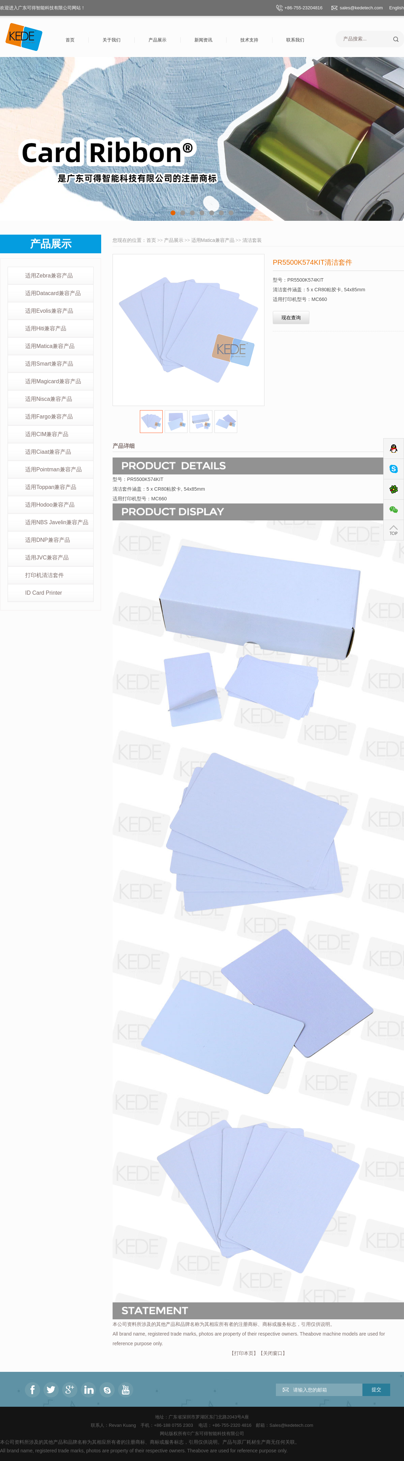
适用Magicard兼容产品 (53, 381)
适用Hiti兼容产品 (45, 328)
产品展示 (157, 40)
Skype (394, 469)
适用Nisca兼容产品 (48, 399)
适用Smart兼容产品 (49, 364)
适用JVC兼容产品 (47, 557)
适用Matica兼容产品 (50, 346)
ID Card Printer (43, 593)
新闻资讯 (203, 40)
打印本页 (243, 1353)
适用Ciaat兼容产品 (48, 452)
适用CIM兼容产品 (46, 434)
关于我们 (112, 40)
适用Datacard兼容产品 (53, 293)
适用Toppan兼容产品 (51, 487)
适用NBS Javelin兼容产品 (56, 522)
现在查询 (291, 317)
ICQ (394, 489)
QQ (394, 449)
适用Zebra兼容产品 (49, 276)
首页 (70, 40)
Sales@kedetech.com (291, 1425)
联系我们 (295, 40)
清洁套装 (252, 240)
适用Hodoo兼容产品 (50, 505)
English (396, 7)
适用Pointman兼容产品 (53, 469)
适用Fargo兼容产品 (49, 417)
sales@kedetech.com (361, 7)
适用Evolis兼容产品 (49, 311)
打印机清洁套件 (44, 575)
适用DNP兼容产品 (47, 540)
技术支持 (249, 40)
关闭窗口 (272, 1353)
